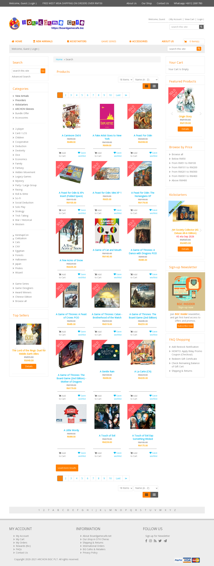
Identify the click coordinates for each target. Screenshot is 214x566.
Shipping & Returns (182, 370)
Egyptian (19, 250)
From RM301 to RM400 (184, 176)
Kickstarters (21, 104)
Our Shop (147, 3)
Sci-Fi (18, 198)
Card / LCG (21, 133)
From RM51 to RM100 (184, 163)
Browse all (21, 301)
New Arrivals (22, 95)
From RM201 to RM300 (184, 171)
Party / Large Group (26, 185)
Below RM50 (179, 158)
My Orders (21, 542)
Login (32, 3)
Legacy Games (23, 176)
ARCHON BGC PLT (47, 559)
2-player (19, 128)
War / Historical (23, 219)
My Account (176, 19)
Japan (18, 263)
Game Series (22, 283)
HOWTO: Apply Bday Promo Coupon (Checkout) (187, 353)
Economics (21, 159)
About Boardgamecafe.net (97, 535)
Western (19, 224)
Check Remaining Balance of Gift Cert (186, 365)
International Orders (93, 545)
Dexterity (20, 150)
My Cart (20, 539)
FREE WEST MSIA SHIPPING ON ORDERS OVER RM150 (72, 3)
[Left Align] (146, 86)
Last (118, 95)
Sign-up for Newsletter (157, 535)
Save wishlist (82, 154)
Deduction (20, 146)
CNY (17, 246)
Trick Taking (21, 215)
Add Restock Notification (185, 346)
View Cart (189, 19)
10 (110, 95)
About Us (132, 3)
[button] (14, 347)
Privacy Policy (90, 552)
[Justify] (154, 86)
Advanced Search (21, 76)
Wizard (19, 272)
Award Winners (23, 292)
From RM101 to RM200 (184, 167)
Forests (19, 255)
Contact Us (163, 3)
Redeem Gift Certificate (184, 358)
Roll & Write (21, 193)
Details (29, 366)
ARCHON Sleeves (24, 108)
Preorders (20, 100)
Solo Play (20, 206)
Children (19, 137)
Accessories (21, 117)
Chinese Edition (23, 296)
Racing (18, 189)
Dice (17, 154)
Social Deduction (24, 202)
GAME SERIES (108, 41)
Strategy (19, 211)
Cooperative (21, 141)
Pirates (19, 268)
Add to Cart (62, 154)
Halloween (21, 259)
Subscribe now (185, 325)
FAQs (19, 549)
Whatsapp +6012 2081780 (188, 3)
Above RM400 (179, 180)
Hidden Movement (25, 172)
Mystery (19, 180)
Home (59, 59)
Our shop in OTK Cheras (96, 539)
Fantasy (19, 167)
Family (18, 163)
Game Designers (24, 288)
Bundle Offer (22, 113)
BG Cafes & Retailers (94, 549)
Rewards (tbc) (23, 545)
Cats (17, 242)
